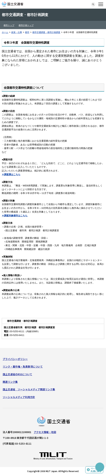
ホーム (5, 32)
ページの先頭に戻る (96, 470)
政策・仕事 (16, 32)
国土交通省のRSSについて (17, 374)
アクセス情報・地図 (45, 432)
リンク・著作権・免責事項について (23, 366)
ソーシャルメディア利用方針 (19, 397)
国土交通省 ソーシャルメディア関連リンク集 (29, 389)
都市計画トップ (26, 25)
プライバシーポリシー (15, 359)
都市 (27, 32)
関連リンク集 (10, 382)
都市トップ (9, 25)
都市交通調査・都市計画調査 (46, 32)
